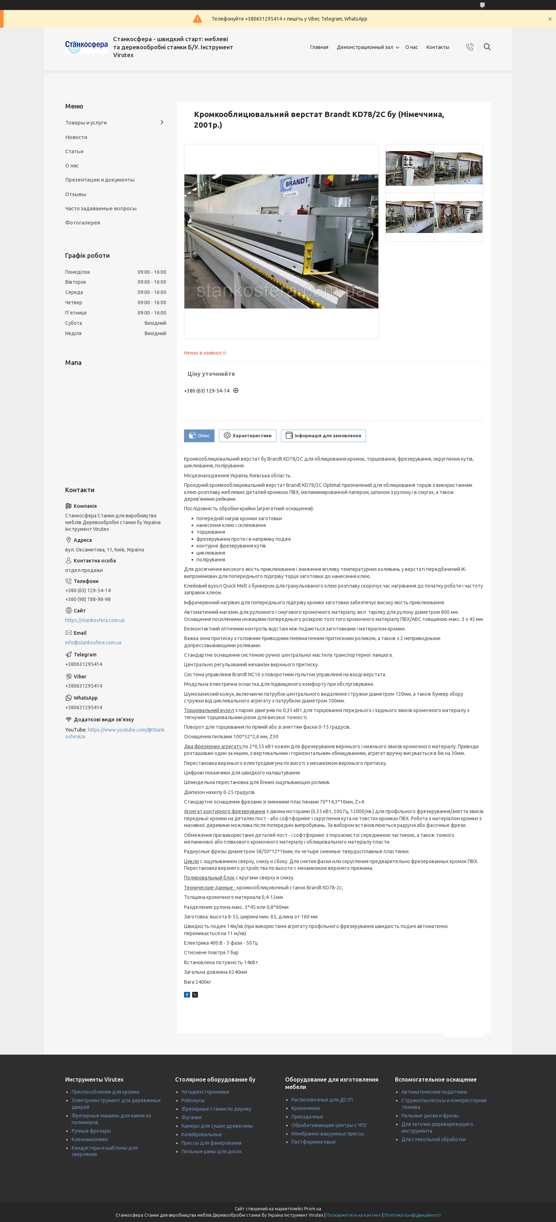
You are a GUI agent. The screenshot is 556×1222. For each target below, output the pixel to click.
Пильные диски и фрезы (429, 1115)
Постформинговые (313, 1142)
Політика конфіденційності (412, 1215)
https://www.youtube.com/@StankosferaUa (115, 733)
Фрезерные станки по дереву (216, 1109)
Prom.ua (312, 1208)
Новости (76, 137)
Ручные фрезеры (91, 1131)
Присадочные (307, 1117)
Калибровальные (202, 1134)
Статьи (74, 151)
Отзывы (75, 194)
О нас (411, 47)
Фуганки (191, 1117)
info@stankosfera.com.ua (93, 642)
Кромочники (305, 1108)
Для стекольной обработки (433, 1139)
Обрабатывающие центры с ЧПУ (329, 1125)
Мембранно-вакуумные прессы (327, 1134)
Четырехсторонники (205, 1092)
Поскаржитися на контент (354, 1215)
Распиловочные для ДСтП (322, 1099)
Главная (319, 47)
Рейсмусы (193, 1100)
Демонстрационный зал (365, 47)
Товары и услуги (86, 123)
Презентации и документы (99, 180)
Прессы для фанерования (211, 1143)
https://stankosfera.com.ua (94, 620)
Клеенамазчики (90, 1139)
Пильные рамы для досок (212, 1151)
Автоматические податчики (434, 1092)
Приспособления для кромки (105, 1092)
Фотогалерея (82, 223)
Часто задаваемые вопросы (101, 208)
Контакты (438, 47)
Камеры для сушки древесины (217, 1126)
